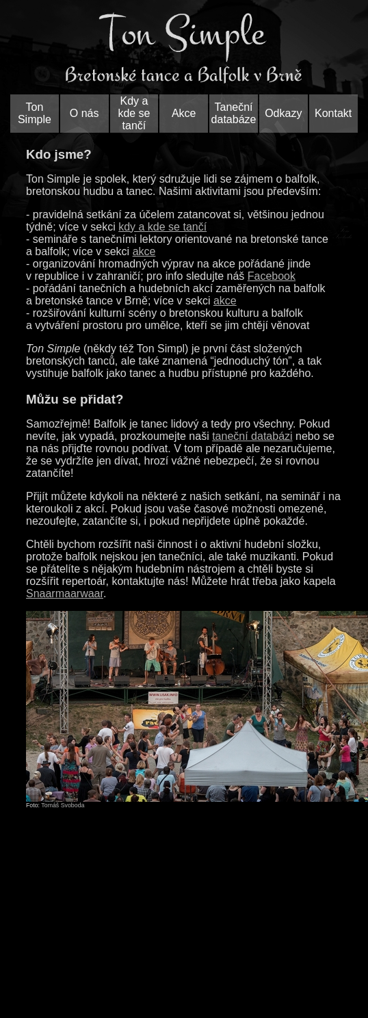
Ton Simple (34, 113)
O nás (84, 113)
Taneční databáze (234, 113)
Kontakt (333, 113)
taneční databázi (252, 436)
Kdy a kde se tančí (134, 113)
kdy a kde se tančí (162, 227)
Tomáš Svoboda (62, 805)
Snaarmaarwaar (64, 593)
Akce (184, 113)
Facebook (271, 276)
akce (144, 251)
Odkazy (283, 113)
